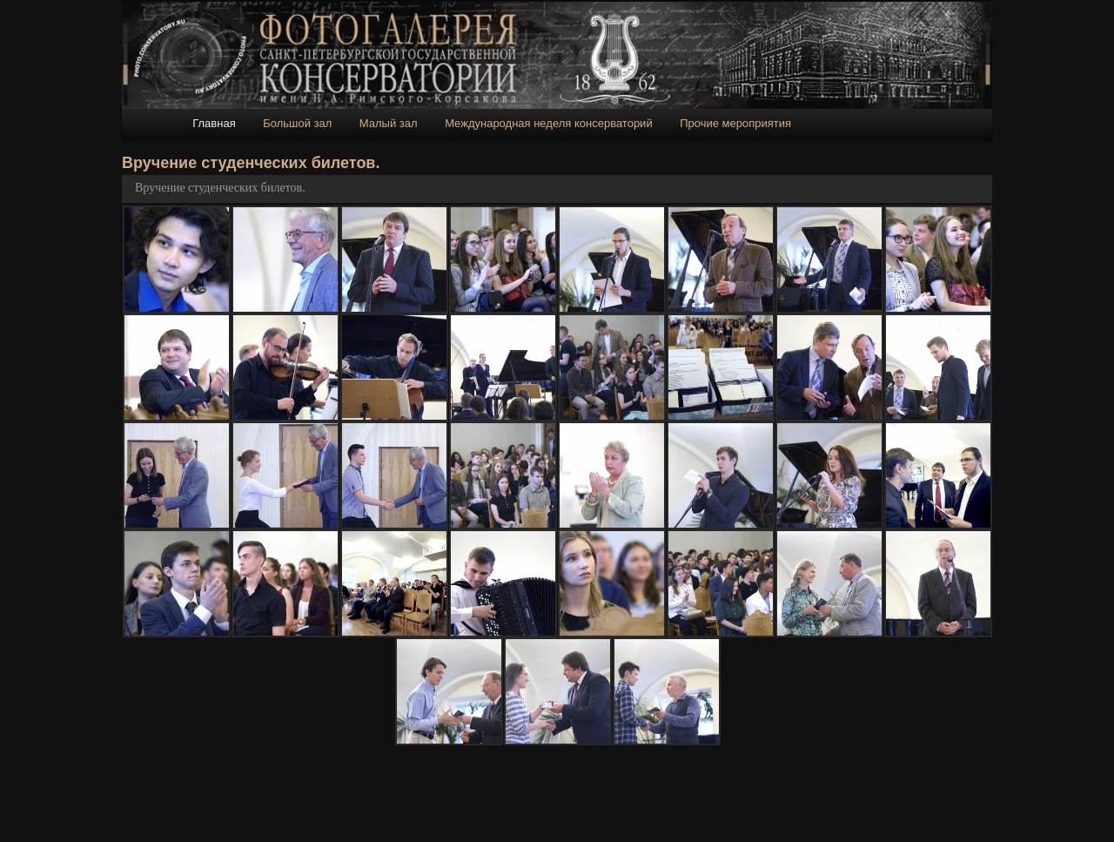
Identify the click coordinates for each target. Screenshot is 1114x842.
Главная (213, 123)
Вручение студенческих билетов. (220, 187)
